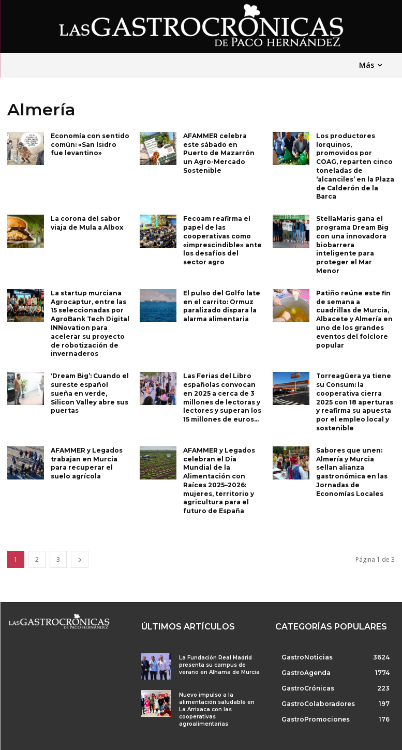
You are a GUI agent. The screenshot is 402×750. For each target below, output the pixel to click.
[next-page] (79, 559)
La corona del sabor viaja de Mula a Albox (87, 223)
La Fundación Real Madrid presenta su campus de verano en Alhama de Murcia (219, 665)
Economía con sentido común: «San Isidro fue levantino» (90, 144)
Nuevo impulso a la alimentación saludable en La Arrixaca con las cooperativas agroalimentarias (217, 709)
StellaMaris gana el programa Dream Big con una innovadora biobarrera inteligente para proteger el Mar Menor (352, 245)
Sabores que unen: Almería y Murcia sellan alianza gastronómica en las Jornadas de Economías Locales (352, 472)
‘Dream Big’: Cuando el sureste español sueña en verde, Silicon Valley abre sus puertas (90, 393)
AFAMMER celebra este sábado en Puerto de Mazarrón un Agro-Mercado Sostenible (219, 153)
